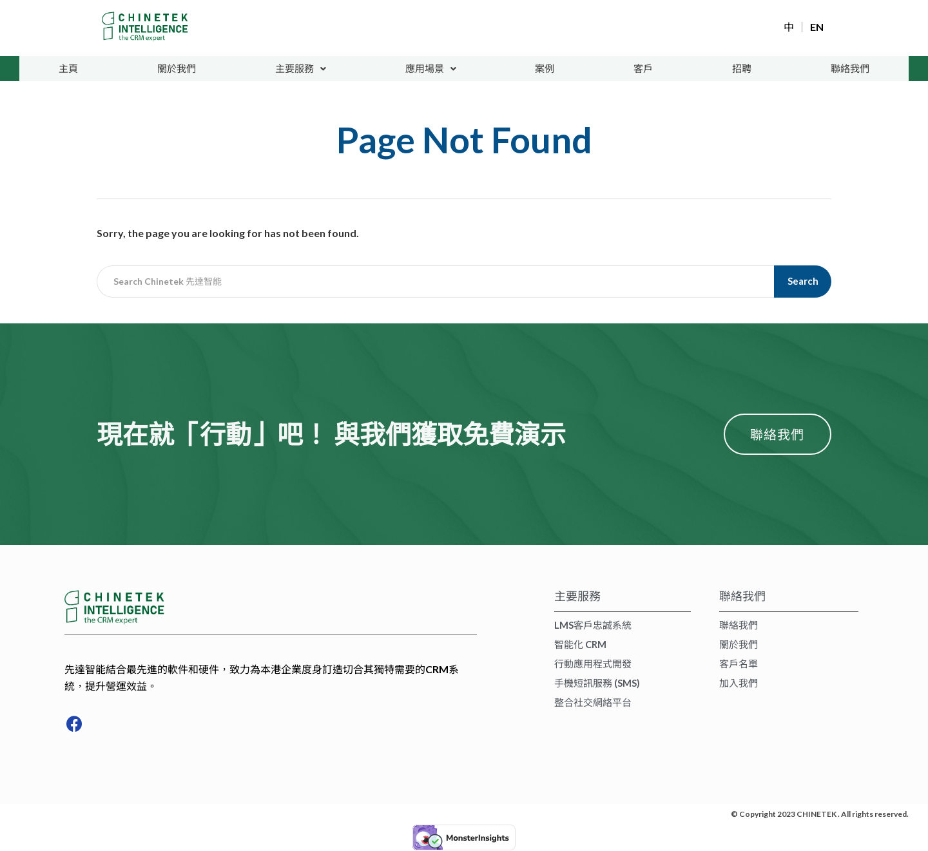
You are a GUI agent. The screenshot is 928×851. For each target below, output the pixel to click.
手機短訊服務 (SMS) (597, 683)
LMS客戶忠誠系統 (593, 625)
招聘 (741, 68)
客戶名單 (738, 664)
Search (803, 281)
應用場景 (431, 68)
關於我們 (176, 68)
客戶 (643, 68)
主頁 (68, 68)
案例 (546, 68)
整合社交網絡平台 (593, 703)
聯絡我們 (849, 68)
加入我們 (738, 683)
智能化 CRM (580, 645)
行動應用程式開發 (593, 664)
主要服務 (300, 68)
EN (817, 27)
